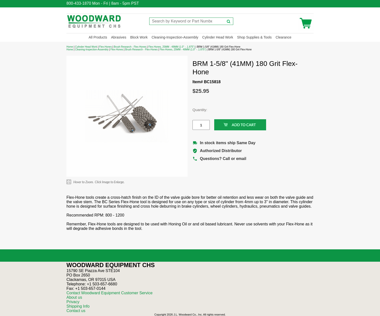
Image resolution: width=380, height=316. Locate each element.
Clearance (283, 37)
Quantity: (197, 110)
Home (69, 46)
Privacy (72, 302)
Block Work (139, 37)
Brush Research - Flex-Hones (130, 46)
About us (74, 297)
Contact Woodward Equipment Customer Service (109, 293)
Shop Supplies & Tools (254, 37)
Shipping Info (77, 306)
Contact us (75, 311)
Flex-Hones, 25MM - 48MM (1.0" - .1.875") (171, 46)
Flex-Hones (105, 46)
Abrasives (118, 37)
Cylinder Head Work (217, 37)
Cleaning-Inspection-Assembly (174, 37)
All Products (98, 37)
